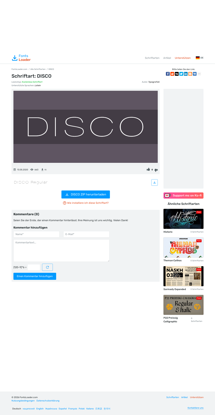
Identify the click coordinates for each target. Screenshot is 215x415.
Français (72, 408)
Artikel (167, 57)
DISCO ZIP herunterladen (85, 194)
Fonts (21, 58)
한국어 (107, 408)
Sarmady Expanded (174, 289)
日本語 (98, 408)
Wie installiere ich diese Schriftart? (86, 203)
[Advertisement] (107, 26)
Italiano (90, 408)
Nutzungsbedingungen (23, 400)
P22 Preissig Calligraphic (170, 319)
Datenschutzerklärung (47, 400)
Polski (82, 408)
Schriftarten (152, 57)
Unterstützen (183, 57)
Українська (51, 408)
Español (63, 408)
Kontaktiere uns (195, 408)
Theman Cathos (172, 260)
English (40, 408)
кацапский (29, 408)
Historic (168, 231)
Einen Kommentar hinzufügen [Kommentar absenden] (35, 276)
